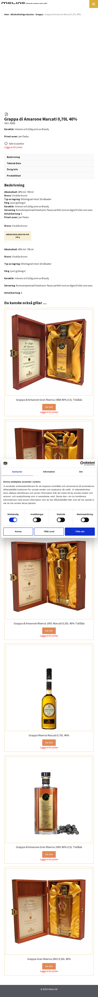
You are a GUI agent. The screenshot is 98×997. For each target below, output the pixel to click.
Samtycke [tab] (17, 471)
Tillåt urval (49, 531)
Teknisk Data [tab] (14, 163)
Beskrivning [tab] (13, 157)
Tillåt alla (79, 531)
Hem (6, 14)
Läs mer (49, 407)
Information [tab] (49, 471)
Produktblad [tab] (14, 175)
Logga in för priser (13, 147)
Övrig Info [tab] (12, 169)
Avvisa (18, 531)
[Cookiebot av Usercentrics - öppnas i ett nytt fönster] (82, 463)
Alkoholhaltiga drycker (22, 14)
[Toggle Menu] (93, 4)
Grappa (39, 14)
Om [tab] (81, 471)
